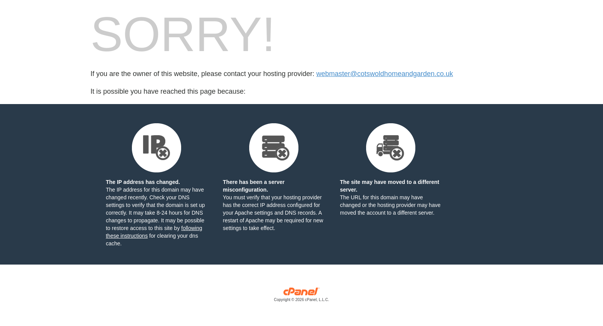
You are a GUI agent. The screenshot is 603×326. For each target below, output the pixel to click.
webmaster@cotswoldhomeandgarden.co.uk (384, 74)
